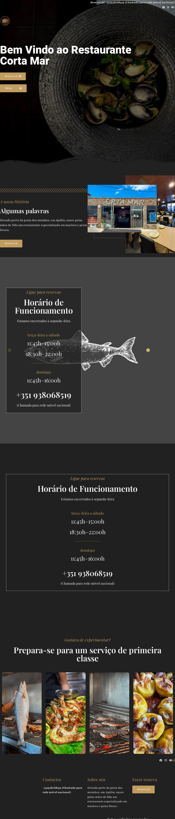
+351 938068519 (43, 394)
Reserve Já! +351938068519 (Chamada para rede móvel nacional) (131, 2)
